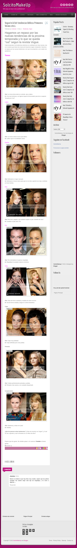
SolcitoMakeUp (16, 5)
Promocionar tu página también (61, 147)
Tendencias (25, 29)
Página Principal (28, 516)
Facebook (64, 5)
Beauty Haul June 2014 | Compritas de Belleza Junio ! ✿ (68, 89)
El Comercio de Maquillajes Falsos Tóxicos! (67, 117)
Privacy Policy (57, 540)
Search (72, 14)
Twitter (69, 5)
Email (61, 5)
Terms (50, 540)
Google (67, 5)
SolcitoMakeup (57, 264)
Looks (22, 14)
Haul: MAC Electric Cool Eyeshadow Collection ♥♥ (67, 62)
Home (6, 14)
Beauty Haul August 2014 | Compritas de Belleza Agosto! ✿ (68, 80)
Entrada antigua (46, 516)
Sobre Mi (14, 14)
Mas (51, 14)
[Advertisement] (62, 209)
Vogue (30, 29)
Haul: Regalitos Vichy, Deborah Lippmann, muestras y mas (68, 71)
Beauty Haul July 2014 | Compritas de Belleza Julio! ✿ (68, 99)
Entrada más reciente (8, 516)
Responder (13, 485)
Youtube (38, 441)
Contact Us (70, 540)
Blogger (64, 135)
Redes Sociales (61, 14)
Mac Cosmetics (41, 14)
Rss (72, 5)
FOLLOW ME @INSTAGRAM (61, 288)
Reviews (31, 14)
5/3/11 (17, 476)
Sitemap (64, 540)
